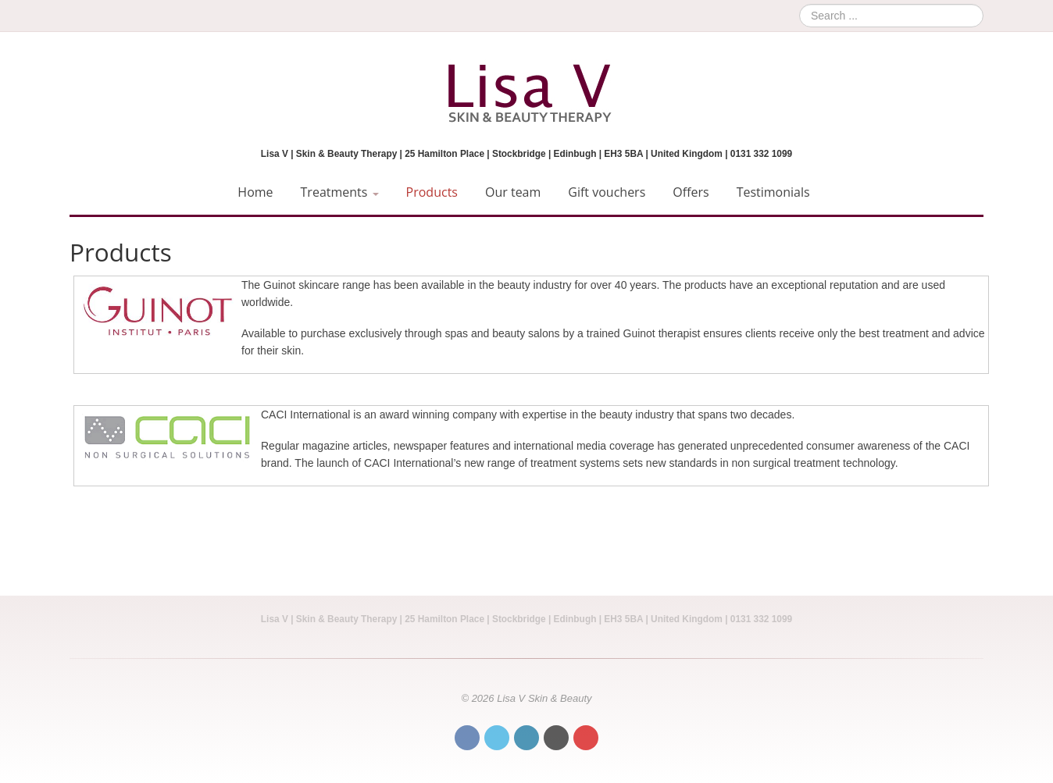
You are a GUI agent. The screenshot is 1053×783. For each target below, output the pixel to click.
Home (255, 192)
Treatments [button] (340, 192)
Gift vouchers (606, 192)
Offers (691, 192)
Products (432, 192)
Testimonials (773, 192)
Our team (513, 192)
